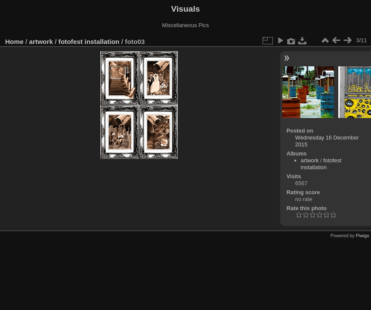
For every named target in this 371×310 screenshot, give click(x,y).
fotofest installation (89, 41)
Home (14, 41)
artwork (41, 41)
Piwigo (362, 235)
